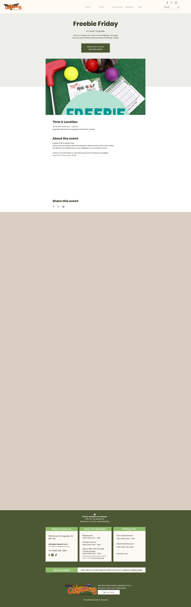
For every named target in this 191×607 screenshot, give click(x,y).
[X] (171, 2)
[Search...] (168, 7)
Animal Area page (98, 558)
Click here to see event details (64, 155)
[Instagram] (176, 2)
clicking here (136, 570)
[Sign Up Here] (109, 592)
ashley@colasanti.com (58, 544)
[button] (117, 7)
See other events (95, 49)
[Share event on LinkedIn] (63, 206)
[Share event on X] (58, 206)
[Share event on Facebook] (53, 206)
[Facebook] (167, 2)
